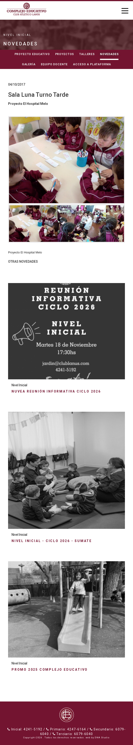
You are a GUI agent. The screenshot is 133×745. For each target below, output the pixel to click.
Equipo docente (54, 64)
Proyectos (64, 54)
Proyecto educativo (32, 54)
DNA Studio (102, 737)
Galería (29, 64)
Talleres (87, 54)
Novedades (109, 54)
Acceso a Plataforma (92, 64)
